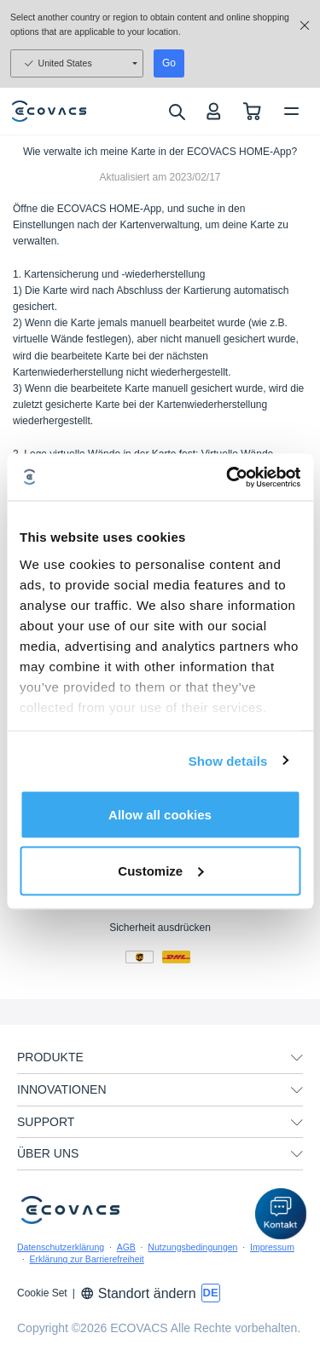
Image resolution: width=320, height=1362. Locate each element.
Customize (160, 870)
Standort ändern (138, 1293)
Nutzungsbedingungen (192, 1247)
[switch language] (210, 1293)
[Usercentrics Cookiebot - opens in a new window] (227, 477)
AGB (126, 1247)
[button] (280, 1213)
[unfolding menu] (297, 1058)
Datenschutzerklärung (60, 1247)
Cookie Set (42, 1293)
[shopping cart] (252, 111)
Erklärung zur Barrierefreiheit (87, 1259)
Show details (228, 760)
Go (169, 63)
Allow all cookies (160, 814)
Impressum (272, 1247)
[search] (176, 111)
